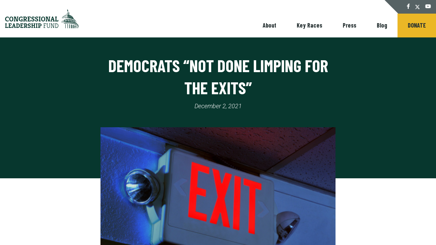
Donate (417, 25)
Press (349, 25)
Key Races (309, 25)
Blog (382, 25)
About (269, 25)
